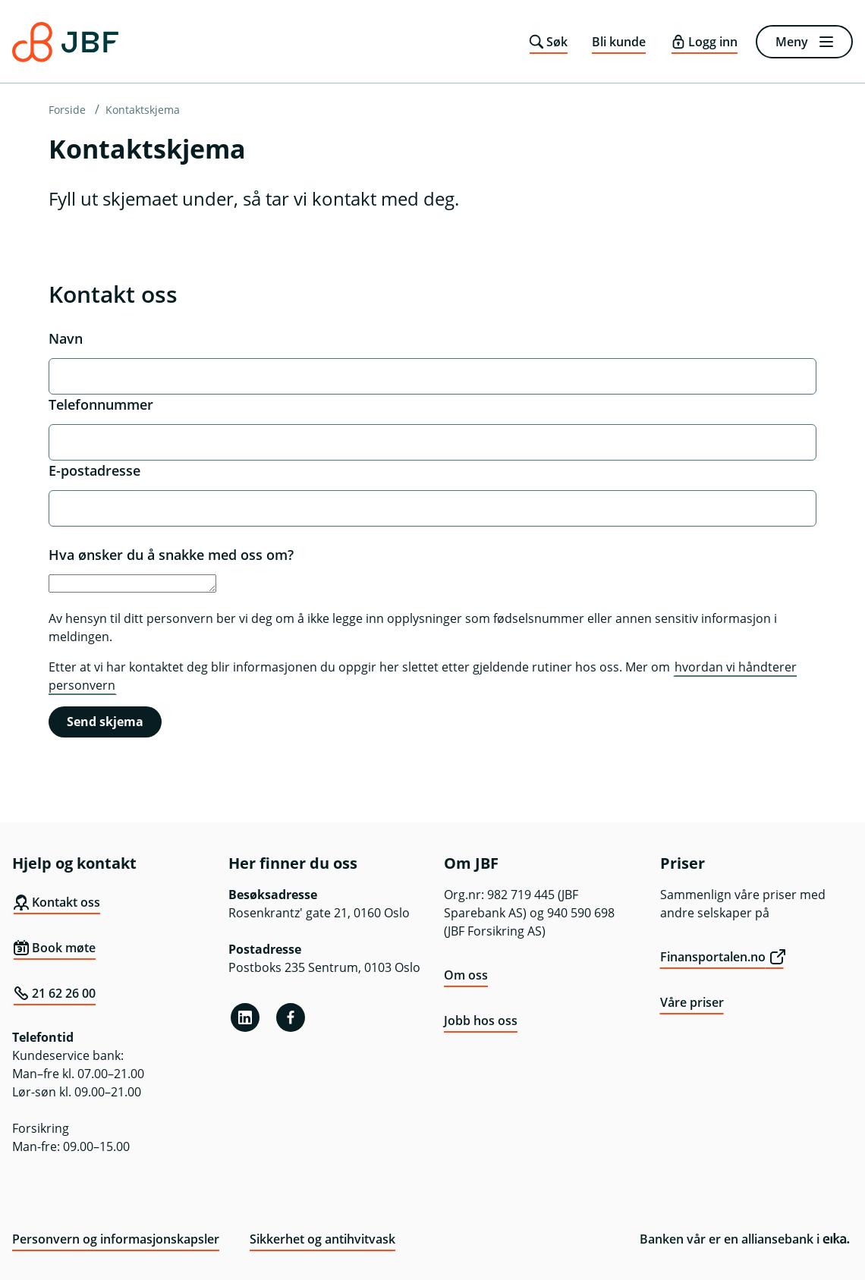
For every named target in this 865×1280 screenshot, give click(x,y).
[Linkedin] (245, 1017)
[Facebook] (290, 1017)
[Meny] (804, 41)
